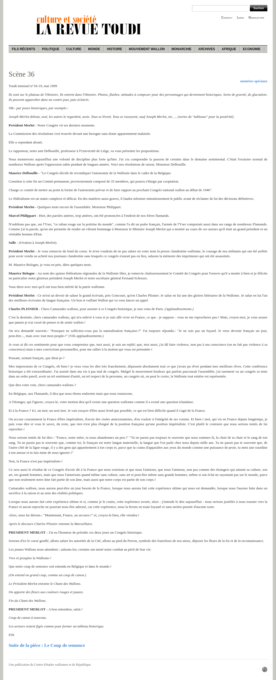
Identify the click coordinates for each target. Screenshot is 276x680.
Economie (251, 49)
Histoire (114, 49)
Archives (206, 49)
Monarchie (181, 49)
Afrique (229, 49)
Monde (94, 49)
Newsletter (256, 17)
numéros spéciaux (253, 81)
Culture (73, 49)
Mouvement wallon (147, 49)
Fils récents (23, 49)
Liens (240, 17)
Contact (226, 17)
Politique (51, 49)
